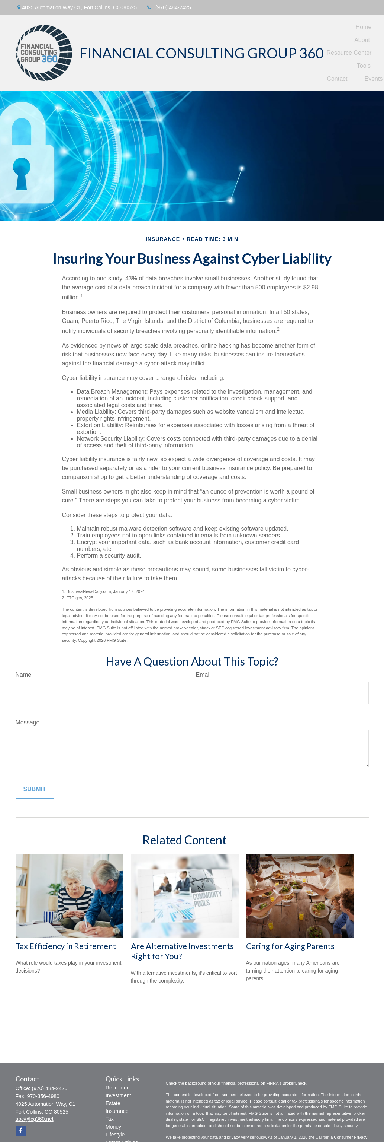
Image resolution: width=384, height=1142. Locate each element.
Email (203, 675)
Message (28, 722)
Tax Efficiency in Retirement (66, 946)
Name (24, 675)
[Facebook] (21, 1131)
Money (113, 1127)
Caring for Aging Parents (290, 946)
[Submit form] (35, 789)
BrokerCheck (294, 1083)
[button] (364, 27)
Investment (118, 1095)
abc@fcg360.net (35, 1119)
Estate (113, 1103)
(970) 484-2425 (168, 7)
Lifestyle (115, 1135)
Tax (110, 1119)
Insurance (117, 1111)
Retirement (118, 1088)
